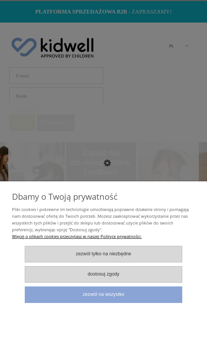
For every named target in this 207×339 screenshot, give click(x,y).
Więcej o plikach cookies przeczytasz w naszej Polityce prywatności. (77, 236)
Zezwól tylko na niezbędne (103, 253)
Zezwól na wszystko (103, 294)
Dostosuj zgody (103, 274)
